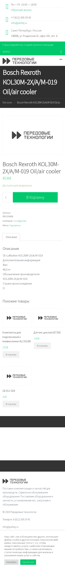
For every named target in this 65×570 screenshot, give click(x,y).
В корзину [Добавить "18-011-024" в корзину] (11, 404)
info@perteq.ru (19, 23)
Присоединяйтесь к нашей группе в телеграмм (28, 44)
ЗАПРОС (6, 51)
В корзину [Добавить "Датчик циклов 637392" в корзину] (42, 345)
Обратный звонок (21, 10)
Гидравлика (15, 225)
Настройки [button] (11, 562)
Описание (11, 237)
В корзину (35, 197)
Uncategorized (19, 220)
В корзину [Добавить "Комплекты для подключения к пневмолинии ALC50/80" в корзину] (11, 354)
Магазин (7, 102)
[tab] (11, 237)
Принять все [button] (28, 562)
